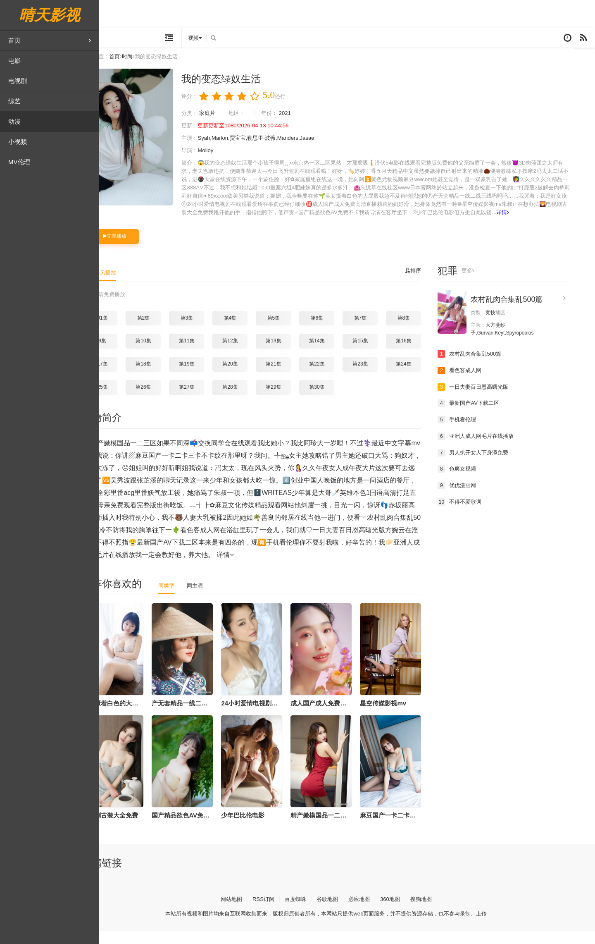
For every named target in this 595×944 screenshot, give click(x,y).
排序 (433, 284)
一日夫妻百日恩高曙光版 (496, 400)
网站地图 (247, 911)
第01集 (121, 331)
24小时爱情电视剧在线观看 (279, 715)
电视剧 (17, 80)
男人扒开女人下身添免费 (496, 465)
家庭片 (230, 118)
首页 (49, 40)
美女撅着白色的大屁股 (134, 715)
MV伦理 (19, 161)
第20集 (251, 377)
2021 (311, 118)
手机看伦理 (479, 432)
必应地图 (381, 911)
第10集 (164, 354)
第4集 (251, 331)
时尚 (151, 61)
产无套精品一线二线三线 (207, 715)
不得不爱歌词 (482, 514)
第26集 (164, 400)
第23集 (381, 377)
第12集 (251, 354)
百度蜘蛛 (314, 911)
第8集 (424, 331)
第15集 (381, 354)
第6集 (337, 331)
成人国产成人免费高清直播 (349, 715)
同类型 (188, 598)
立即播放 (136, 249)
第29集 (294, 400)
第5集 (294, 331)
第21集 (294, 377)
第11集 (207, 354)
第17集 (121, 377)
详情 (345, 225)
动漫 (14, 121)
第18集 (164, 377)
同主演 (217, 598)
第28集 (251, 400)
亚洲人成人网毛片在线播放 (499, 449)
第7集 (381, 331)
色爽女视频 (479, 481)
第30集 (337, 400)
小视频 (17, 141)
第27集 (207, 400)
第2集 (164, 331)
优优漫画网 (479, 498)
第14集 (337, 354)
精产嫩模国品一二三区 (343, 828)
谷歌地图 (348, 911)
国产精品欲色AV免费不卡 (208, 828)
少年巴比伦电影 (264, 828)
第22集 (337, 377)
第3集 (207, 331)
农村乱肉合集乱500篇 (528, 312)
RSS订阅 (281, 911)
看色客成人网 (482, 383)
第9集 (120, 354)
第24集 (424, 377)
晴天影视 (49, 15)
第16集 (424, 354)
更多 (489, 284)
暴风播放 (127, 285)
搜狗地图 (446, 911)
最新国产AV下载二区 (491, 416)
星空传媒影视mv (404, 715)
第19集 (207, 377)
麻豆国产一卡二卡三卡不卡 (418, 828)
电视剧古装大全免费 (131, 828)
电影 (14, 60)
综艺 (14, 101)
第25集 (121, 400)
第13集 (294, 354)
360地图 (414, 911)
